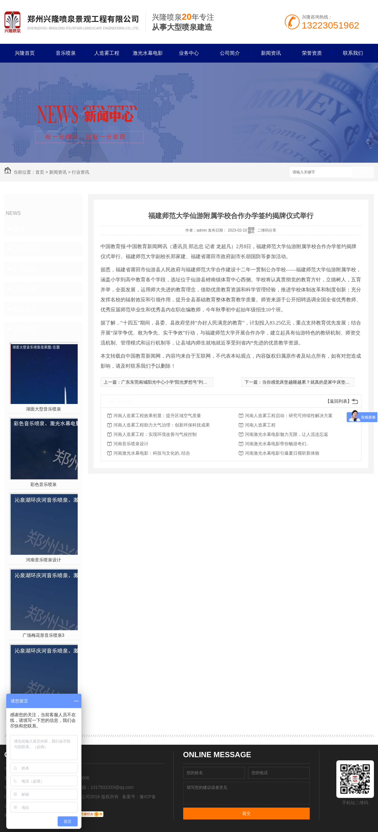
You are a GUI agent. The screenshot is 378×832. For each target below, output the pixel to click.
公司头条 (25, 249)
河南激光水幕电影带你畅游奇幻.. (277, 443)
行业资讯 (80, 172)
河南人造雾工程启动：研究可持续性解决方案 (289, 415)
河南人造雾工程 (260, 424)
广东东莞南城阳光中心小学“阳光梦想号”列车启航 (168, 382)
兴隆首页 (25, 53)
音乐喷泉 (66, 53)
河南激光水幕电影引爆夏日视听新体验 (282, 453)
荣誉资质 (312, 53)
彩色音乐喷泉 (43, 484)
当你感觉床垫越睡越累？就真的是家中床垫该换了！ (312, 382)
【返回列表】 (338, 401)
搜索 (363, 172)
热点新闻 (25, 309)
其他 (19, 229)
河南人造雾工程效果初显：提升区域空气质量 (157, 415)
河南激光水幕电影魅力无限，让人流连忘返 (286, 434)
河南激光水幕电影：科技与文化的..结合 (151, 453)
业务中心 (189, 53)
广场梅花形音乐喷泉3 (44, 635)
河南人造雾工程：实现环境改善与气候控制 (155, 434)
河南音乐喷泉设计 (43, 559)
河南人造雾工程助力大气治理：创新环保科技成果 (161, 424)
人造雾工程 (106, 53)
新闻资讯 (271, 53)
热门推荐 (25, 329)
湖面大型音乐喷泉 (43, 408)
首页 (39, 172)
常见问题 (25, 289)
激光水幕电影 (148, 53)
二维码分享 (266, 230)
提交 (246, 813)
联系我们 (353, 53)
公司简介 (230, 53)
